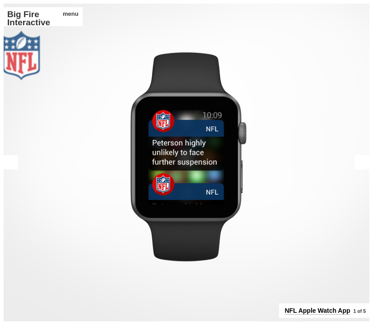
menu (67, 13)
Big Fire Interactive (28, 18)
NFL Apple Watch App (317, 310)
